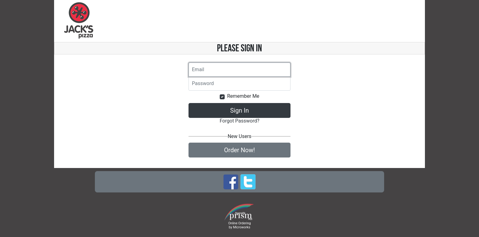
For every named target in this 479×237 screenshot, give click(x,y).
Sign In (239, 110)
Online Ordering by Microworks (239, 225)
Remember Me (243, 96)
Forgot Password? (240, 121)
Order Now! (239, 150)
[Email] (239, 69)
